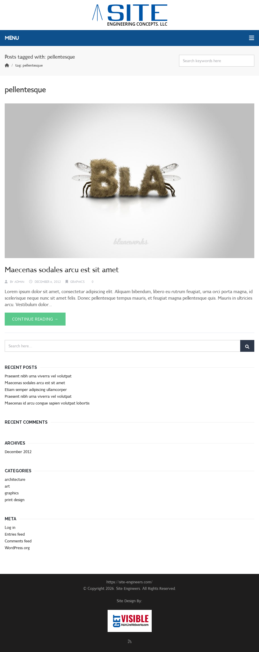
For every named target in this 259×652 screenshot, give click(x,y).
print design (14, 499)
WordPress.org (17, 547)
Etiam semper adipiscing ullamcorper (36, 389)
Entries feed (15, 534)
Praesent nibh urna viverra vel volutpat (38, 376)
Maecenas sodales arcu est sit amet (62, 269)
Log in (10, 527)
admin (19, 281)
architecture (15, 479)
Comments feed (18, 541)
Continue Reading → (35, 319)
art (7, 486)
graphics (77, 281)
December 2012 (18, 451)
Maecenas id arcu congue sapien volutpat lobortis (47, 403)
